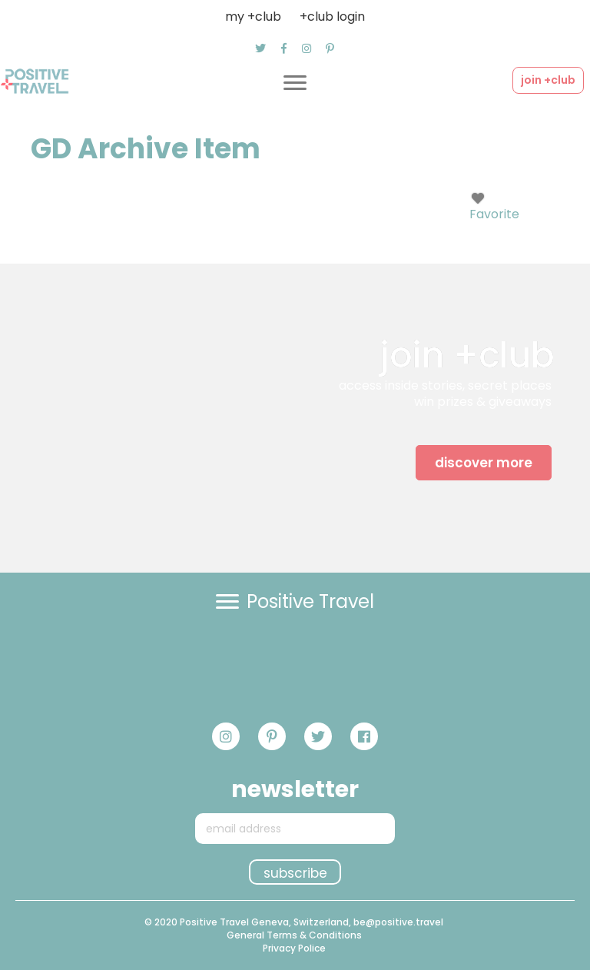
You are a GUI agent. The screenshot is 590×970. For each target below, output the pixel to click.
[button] (260, 48)
